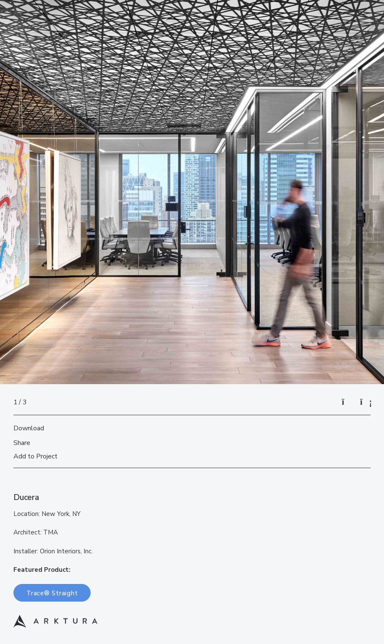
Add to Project (35, 456)
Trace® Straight (52, 593)
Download (28, 428)
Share (21, 443)
